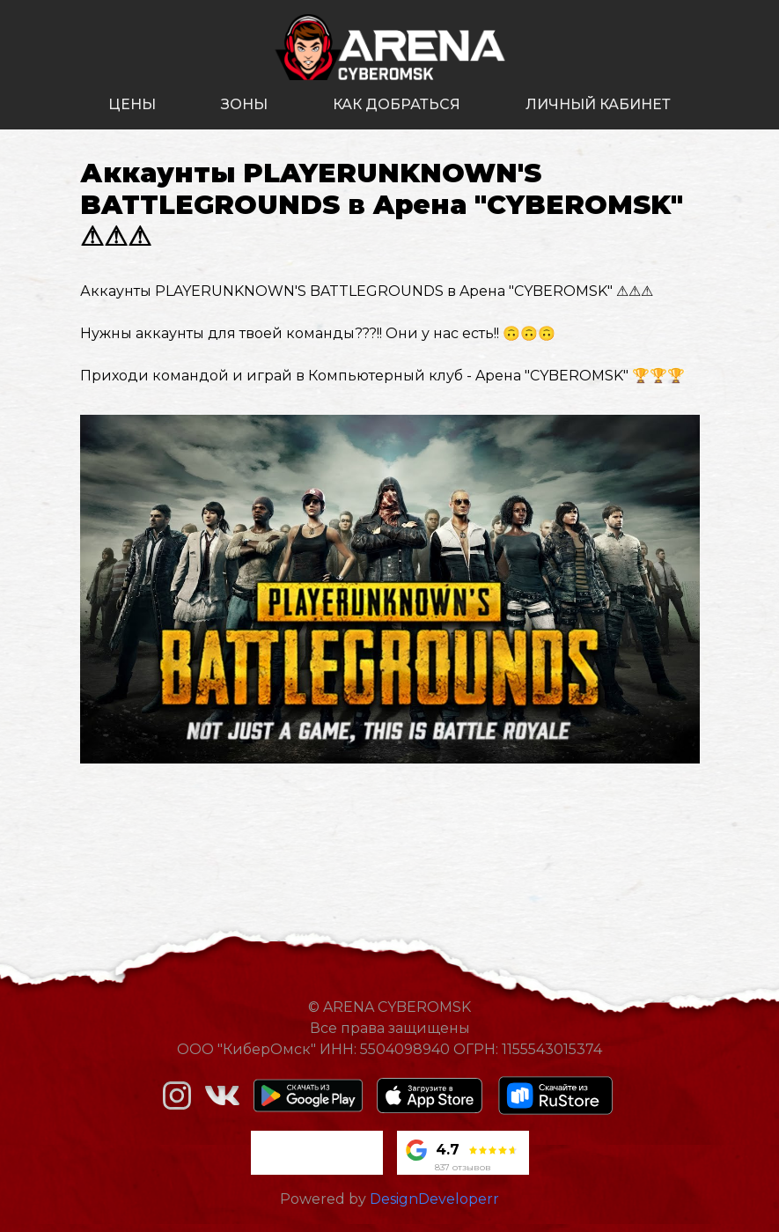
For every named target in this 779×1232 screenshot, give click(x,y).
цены (132, 104)
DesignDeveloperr (434, 1199)
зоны (244, 104)
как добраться (396, 104)
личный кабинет (598, 104)
